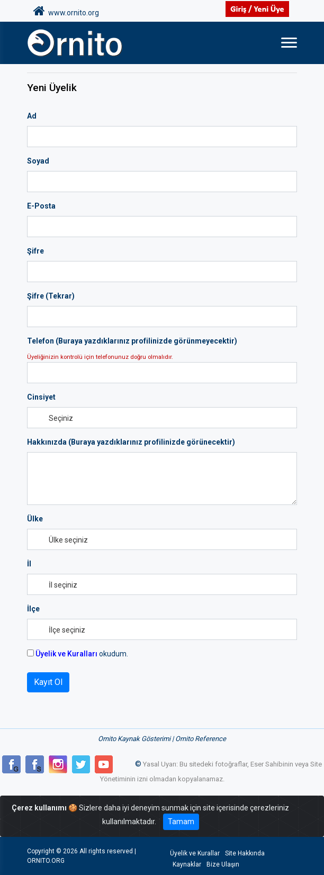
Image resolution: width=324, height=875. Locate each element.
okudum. (77, 654)
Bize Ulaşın (222, 864)
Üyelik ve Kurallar (195, 853)
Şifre (35, 251)
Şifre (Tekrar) (51, 296)
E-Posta (41, 206)
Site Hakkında (245, 853)
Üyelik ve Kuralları (66, 654)
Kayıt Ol (48, 682)
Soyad (38, 161)
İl (29, 564)
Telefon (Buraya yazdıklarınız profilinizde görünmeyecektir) (132, 341)
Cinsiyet (41, 397)
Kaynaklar (187, 864)
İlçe (33, 609)
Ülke (35, 519)
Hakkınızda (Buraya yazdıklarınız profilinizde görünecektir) (131, 442)
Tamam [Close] (181, 821)
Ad (32, 116)
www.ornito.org (66, 11)
